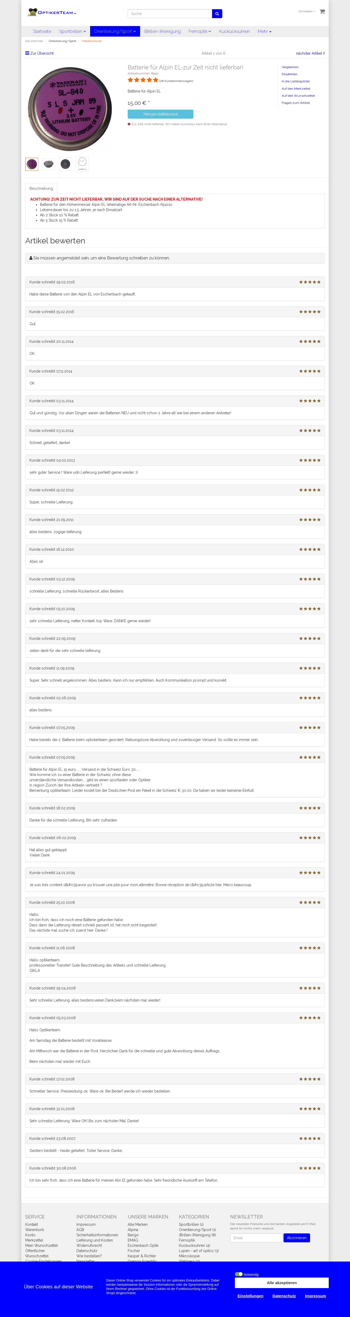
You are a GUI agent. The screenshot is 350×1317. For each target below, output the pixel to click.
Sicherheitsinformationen (97, 1235)
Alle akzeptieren (282, 1282)
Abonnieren (297, 1238)
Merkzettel (34, 1240)
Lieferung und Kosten (94, 1240)
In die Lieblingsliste (296, 81)
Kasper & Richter (142, 1256)
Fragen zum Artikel (296, 103)
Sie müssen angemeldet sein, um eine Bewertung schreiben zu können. (101, 258)
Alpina (133, 1230)
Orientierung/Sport (115, 31)
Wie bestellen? (89, 1256)
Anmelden (306, 11)
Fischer (134, 1251)
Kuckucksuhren (234, 31)
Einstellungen (250, 1296)
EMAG (133, 1240)
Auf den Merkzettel (296, 88)
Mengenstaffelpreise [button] (160, 114)
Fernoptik (200, 31)
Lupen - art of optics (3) (199, 1251)
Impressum (86, 1224)
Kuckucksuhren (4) (194, 1245)
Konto (30, 1235)
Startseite (42, 31)
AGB (80, 1230)
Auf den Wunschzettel (298, 96)
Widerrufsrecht (89, 1245)
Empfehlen (289, 74)
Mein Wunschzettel (41, 1245)
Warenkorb (34, 1230)
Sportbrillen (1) (191, 1224)
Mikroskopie (189, 1256)
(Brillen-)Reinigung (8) (197, 1235)
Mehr (264, 31)
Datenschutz (86, 1251)
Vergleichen (290, 67)
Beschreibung (41, 188)
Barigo (133, 1235)
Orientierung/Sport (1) (197, 1230)
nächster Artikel (309, 53)
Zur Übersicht (42, 53)
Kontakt (31, 1224)
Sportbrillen (72, 31)
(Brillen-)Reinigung (162, 31)
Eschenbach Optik (143, 1245)
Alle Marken (138, 1224)
